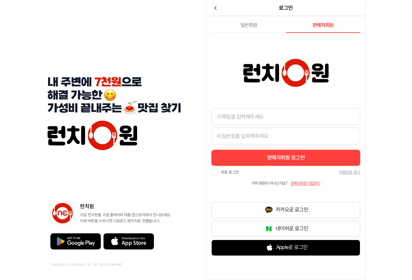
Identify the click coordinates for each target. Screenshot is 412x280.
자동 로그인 (230, 172)
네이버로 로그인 (292, 229)
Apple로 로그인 (292, 247)
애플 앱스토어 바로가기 (129, 241)
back (215, 8)
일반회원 (248, 25)
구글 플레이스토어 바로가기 (75, 241)
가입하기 (305, 183)
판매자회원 (323, 25)
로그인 (286, 157)
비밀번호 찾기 (349, 172)
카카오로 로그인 (292, 210)
